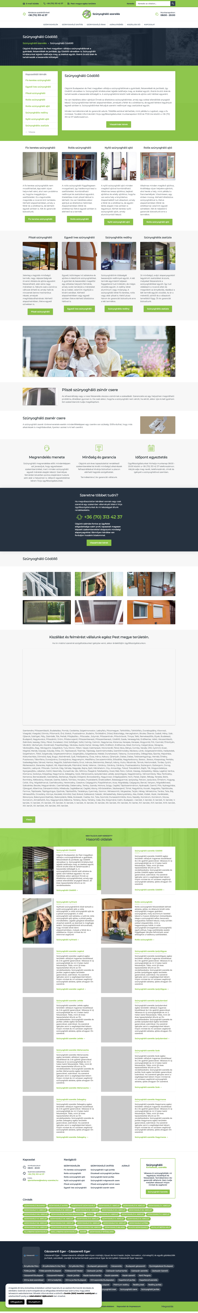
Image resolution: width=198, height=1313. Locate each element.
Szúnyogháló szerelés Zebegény (71, 1138)
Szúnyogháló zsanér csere (102, 1189)
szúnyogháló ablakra (115, 1229)
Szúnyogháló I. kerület (109, 1207)
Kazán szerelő (128, 1277)
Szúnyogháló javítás (72, 25)
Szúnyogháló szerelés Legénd (70, 990)
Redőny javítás (154, 1286)
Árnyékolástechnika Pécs (53, 1267)
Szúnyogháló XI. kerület (139, 1220)
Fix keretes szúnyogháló (38, 80)
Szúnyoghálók (50, 25)
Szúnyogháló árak (96, 25)
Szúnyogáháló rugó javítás (103, 1171)
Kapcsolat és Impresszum (129, 1308)
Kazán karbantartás (92, 1277)
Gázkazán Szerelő (160, 1272)
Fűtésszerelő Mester (74, 1272)
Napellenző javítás (127, 1282)
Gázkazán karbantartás (116, 1272)
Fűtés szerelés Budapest (50, 1272)
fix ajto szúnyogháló (138, 1229)
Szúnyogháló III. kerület (134, 1207)
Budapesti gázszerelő (97, 1267)
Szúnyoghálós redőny (36, 112)
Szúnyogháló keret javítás (102, 1178)
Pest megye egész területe (82, 3)
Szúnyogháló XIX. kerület (140, 1211)
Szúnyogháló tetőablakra (102, 1233)
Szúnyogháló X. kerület (113, 1220)
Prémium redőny (121, 1286)
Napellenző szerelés (148, 1282)
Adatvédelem (107, 1308)
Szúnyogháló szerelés (158, 1193)
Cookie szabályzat (90, 1308)
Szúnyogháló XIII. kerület (35, 1224)
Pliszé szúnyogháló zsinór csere (105, 1185)
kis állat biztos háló (161, 1229)
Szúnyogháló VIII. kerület (61, 1220)
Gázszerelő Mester (55, 1277)
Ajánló (126, 1167)
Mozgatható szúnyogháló (83, 1207)
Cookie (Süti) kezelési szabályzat (79, 1293)
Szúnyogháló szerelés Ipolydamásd (151, 1039)
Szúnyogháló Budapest (34, 1207)
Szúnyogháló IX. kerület (88, 1220)
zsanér (83, 1233)
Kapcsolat (150, 25)
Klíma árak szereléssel (34, 1282)
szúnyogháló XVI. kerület (35, 1229)
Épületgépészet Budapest (161, 1267)
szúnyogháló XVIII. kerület (63, 1229)
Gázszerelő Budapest (33, 1277)
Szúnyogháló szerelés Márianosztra (72, 1089)
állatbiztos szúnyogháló (35, 1233)
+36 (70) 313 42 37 (53, 3)
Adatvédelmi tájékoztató (41, 1296)
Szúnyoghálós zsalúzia (37, 125)
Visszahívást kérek (119, 124)
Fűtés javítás (29, 1272)
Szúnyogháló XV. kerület (87, 1211)
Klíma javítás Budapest (75, 1282)
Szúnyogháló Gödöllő (66, 891)
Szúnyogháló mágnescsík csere (105, 1181)
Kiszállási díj (134, 25)
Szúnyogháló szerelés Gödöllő (148, 890)
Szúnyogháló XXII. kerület (36, 1216)
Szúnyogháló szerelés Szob (147, 1088)
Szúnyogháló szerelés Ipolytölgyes (151, 990)
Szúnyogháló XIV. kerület (62, 1224)
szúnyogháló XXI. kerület (89, 1229)
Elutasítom (34, 1302)
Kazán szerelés (111, 1277)
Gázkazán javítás (94, 1272)
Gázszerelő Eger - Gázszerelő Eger (67, 1252)
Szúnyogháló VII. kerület (35, 1220)
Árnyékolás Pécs (31, 1267)
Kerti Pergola (145, 1277)
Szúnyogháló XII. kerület (61, 1211)
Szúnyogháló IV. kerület (133, 1216)
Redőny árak (138, 1286)
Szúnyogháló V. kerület (160, 1207)
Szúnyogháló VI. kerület (35, 1211)
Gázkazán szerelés (139, 1272)
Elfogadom (16, 1302)
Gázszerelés (116, 1267)
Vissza (31, 132)
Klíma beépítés (54, 1282)
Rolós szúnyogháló (35, 99)
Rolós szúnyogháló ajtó (37, 106)
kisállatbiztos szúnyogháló (63, 1233)
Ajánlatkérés (116, 25)
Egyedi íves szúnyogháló (38, 86)
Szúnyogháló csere (128, 1291)
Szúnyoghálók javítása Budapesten (67, 1216)
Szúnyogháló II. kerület (108, 1216)
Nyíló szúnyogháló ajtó (37, 119)
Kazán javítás (73, 1277)
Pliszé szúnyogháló (35, 93)
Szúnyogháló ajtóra (139, 1224)
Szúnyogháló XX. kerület (115, 1224)
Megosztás (167, 1308)
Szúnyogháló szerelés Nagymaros (150, 1138)
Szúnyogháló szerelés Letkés (69, 1039)
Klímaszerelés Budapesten (102, 1282)
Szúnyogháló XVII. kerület (114, 1211)
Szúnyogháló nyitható (66, 940)
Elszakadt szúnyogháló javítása (105, 1174)
